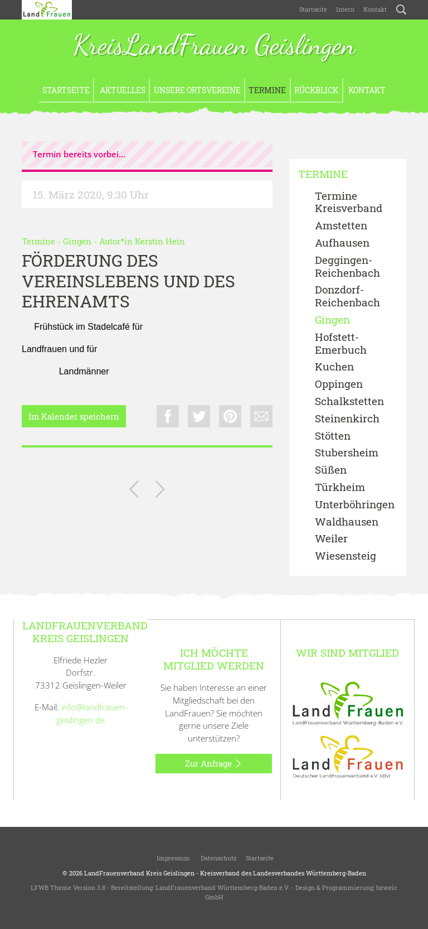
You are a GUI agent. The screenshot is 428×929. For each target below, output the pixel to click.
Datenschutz (218, 858)
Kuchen (334, 366)
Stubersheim (346, 452)
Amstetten (341, 225)
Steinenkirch (347, 418)
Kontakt (375, 9)
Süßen (331, 470)
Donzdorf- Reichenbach (347, 296)
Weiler (331, 538)
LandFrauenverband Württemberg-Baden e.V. (222, 887)
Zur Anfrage (213, 764)
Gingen (77, 241)
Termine (267, 90)
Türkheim (340, 487)
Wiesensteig (345, 556)
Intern (345, 9)
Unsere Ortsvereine (197, 90)
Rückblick (316, 90)
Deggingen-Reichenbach (347, 267)
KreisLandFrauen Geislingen (214, 46)
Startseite (313, 9)
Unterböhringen (355, 504)
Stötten (333, 436)
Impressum (172, 858)
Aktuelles (121, 90)
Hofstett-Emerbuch (341, 344)
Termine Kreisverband (348, 202)
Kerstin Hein (160, 241)
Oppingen (339, 384)
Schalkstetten (349, 401)
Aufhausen (342, 243)
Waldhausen (346, 522)
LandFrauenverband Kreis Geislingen (139, 873)
